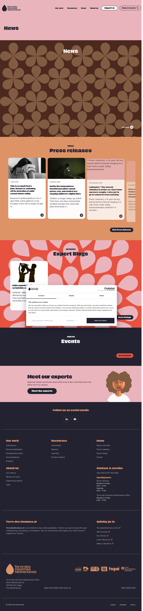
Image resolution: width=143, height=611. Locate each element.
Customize (71, 320)
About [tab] (102, 295)
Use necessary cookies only (42, 320)
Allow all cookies (100, 320)
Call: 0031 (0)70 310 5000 (107, 473)
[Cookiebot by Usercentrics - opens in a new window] (106, 289)
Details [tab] (71, 295)
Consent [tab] (41, 295)
